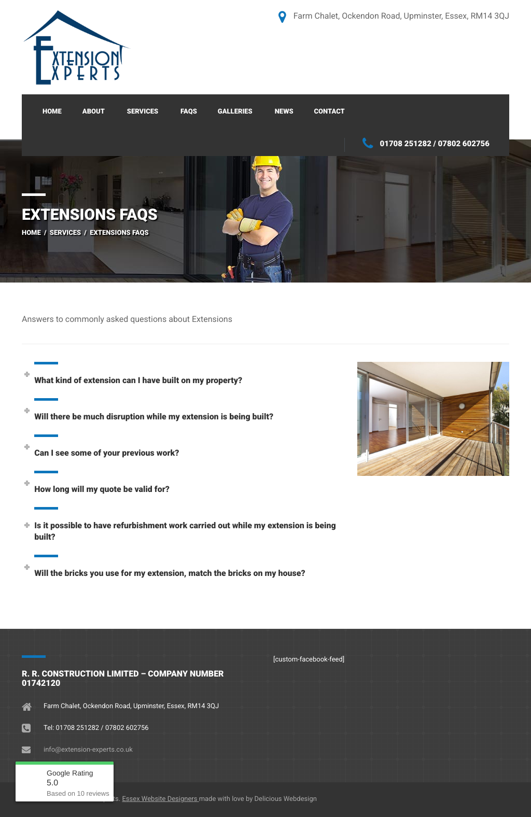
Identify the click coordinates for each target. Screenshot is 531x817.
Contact (329, 112)
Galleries (235, 112)
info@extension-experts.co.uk (88, 750)
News (284, 112)
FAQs (188, 112)
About (93, 112)
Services (142, 112)
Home (52, 112)
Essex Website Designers (160, 799)
